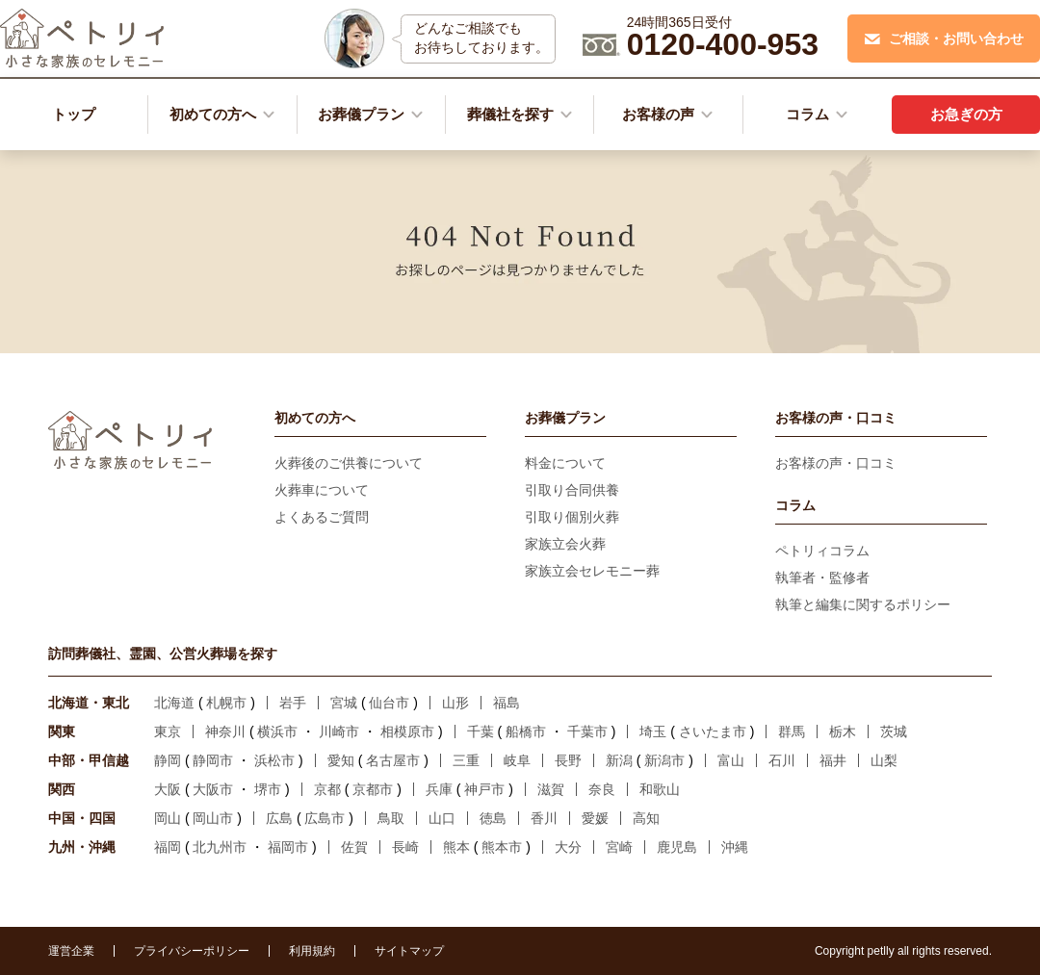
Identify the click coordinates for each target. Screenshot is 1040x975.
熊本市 (501, 847)
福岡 (167, 847)
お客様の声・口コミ (836, 463)
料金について (565, 463)
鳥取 (390, 818)
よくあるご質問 (321, 517)
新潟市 (664, 760)
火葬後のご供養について (348, 463)
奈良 (601, 789)
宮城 (343, 702)
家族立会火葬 (565, 544)
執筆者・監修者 (822, 577)
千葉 (480, 731)
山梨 (884, 760)
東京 (167, 731)
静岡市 (213, 760)
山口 (442, 818)
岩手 (292, 702)
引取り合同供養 (572, 490)
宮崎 (619, 847)
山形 (455, 702)
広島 (279, 818)
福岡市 (288, 847)
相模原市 (407, 731)
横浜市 (277, 731)
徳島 (493, 818)
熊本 (456, 847)
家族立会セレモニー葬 (592, 570)
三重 (466, 760)
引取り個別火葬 (572, 517)
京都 (327, 789)
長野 (568, 760)
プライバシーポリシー (191, 951)
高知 (646, 818)
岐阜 (517, 760)
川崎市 (339, 731)
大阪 (167, 789)
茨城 (893, 731)
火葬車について (321, 490)
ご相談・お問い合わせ (944, 38)
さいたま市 (712, 731)
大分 (568, 847)
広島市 (324, 818)
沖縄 (734, 847)
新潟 (619, 760)
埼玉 (652, 731)
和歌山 (659, 789)
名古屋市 (393, 760)
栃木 (842, 731)
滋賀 (550, 789)
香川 (544, 818)
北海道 (174, 702)
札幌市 (226, 702)
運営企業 (71, 951)
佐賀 (354, 847)
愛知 (340, 760)
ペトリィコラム (822, 550)
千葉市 (587, 731)
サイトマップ (409, 951)
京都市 (372, 789)
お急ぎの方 (966, 114)
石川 (781, 760)
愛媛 (595, 818)
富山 (730, 760)
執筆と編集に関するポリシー (862, 604)
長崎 (405, 847)
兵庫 (439, 789)
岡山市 (213, 818)
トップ (73, 114)
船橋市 (526, 731)
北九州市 (220, 847)
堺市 (267, 789)
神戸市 (484, 789)
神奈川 (225, 731)
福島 (506, 702)
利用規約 (312, 951)
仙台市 (389, 702)
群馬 (791, 731)
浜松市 (274, 760)
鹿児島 (677, 847)
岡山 (167, 818)
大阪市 (213, 789)
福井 (832, 760)
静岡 (167, 760)
